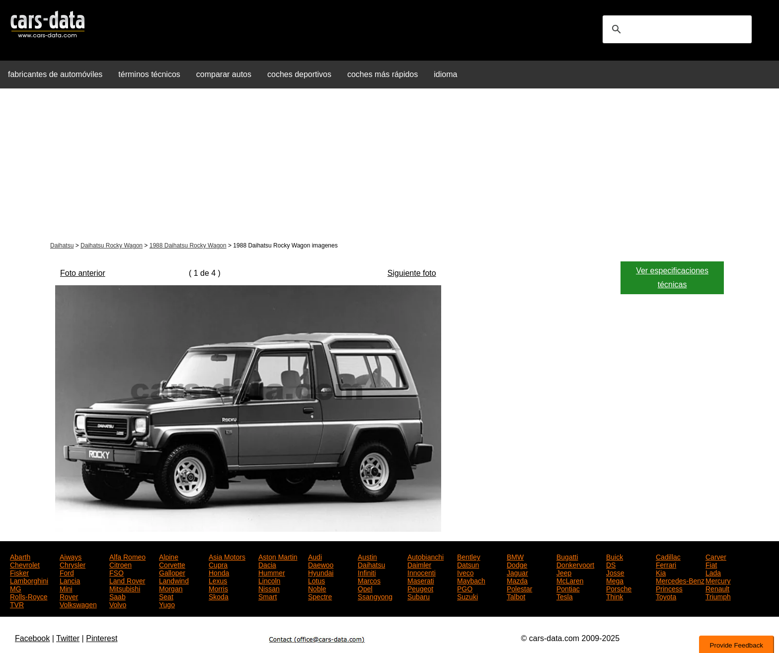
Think (614, 596)
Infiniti (367, 572)
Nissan (269, 588)
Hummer (271, 572)
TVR (17, 604)
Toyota (666, 596)
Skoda (219, 596)
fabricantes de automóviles (55, 74)
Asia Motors (227, 556)
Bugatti (567, 556)
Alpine (168, 556)
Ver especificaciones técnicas (672, 277)
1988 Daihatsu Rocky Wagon (188, 245)
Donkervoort (575, 564)
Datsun (468, 564)
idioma (445, 74)
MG (15, 588)
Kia (661, 572)
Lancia (70, 580)
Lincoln (269, 580)
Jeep (563, 572)
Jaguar (517, 572)
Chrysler (72, 564)
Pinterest (101, 638)
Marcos (369, 580)
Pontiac (568, 588)
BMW (515, 556)
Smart (267, 596)
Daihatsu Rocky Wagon (111, 245)
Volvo (117, 604)
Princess (669, 588)
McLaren (569, 580)
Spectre (320, 596)
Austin (367, 556)
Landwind (174, 580)
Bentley (468, 556)
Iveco (465, 572)
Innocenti (421, 572)
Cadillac (668, 556)
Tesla (564, 596)
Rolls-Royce (28, 596)
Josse (615, 572)
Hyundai (320, 572)
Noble (317, 588)
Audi (315, 556)
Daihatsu (62, 245)
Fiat (711, 564)
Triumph (718, 596)
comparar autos (223, 74)
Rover (69, 596)
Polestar (519, 588)
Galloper (172, 572)
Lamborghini (29, 580)
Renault (717, 588)
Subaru (418, 596)
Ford (67, 572)
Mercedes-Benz (680, 580)
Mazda (517, 580)
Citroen (120, 564)
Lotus (316, 580)
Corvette (172, 564)
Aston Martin (278, 556)
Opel (365, 588)
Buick (614, 556)
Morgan (170, 588)
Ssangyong (375, 596)
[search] (675, 29)
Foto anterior (82, 273)
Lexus (218, 580)
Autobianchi (425, 556)
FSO (116, 572)
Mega (614, 580)
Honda (219, 572)
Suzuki (467, 596)
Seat (166, 596)
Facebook (32, 638)
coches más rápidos (382, 74)
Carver (715, 556)
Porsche (618, 588)
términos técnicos (149, 74)
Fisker (19, 572)
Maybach (471, 580)
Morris (218, 588)
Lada (713, 572)
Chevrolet (25, 564)
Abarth (20, 556)
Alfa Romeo (127, 556)
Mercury (718, 580)
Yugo (167, 604)
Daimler (419, 564)
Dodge (517, 564)
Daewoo (320, 564)
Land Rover (127, 580)
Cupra (218, 564)
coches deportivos (299, 74)
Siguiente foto (412, 273)
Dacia (267, 564)
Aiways (70, 556)
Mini (66, 588)
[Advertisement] (389, 166)
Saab (117, 596)
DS (611, 564)
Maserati (420, 580)
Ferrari (666, 564)
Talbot (516, 596)
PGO (464, 588)
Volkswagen (78, 604)
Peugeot (420, 588)
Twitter (67, 638)
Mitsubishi (124, 588)
